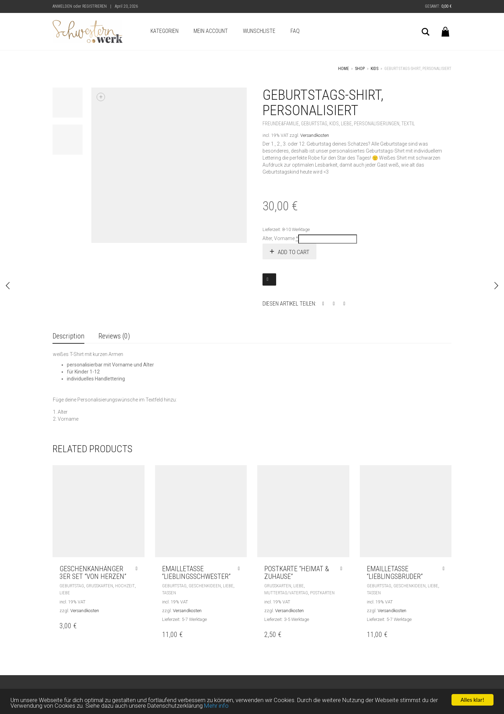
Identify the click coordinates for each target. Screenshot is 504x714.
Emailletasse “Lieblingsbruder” (395, 573)
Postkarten (322, 592)
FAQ (295, 31)
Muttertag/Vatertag (286, 592)
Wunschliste (259, 31)
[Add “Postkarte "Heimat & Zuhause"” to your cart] (342, 569)
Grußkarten (99, 585)
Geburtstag (314, 123)
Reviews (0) (114, 336)
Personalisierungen (376, 123)
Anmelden (62, 6)
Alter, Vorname (280, 238)
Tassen (169, 592)
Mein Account (211, 31)
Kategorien (164, 31)
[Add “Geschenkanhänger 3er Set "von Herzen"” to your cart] (138, 569)
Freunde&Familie (280, 123)
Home (343, 68)
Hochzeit (125, 585)
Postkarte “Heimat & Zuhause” (296, 573)
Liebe (346, 123)
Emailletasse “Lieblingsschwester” (196, 573)
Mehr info (218, 707)
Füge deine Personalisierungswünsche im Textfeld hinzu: (115, 399)
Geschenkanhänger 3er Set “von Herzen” (92, 573)
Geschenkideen (205, 585)
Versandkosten (314, 135)
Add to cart (293, 251)
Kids (374, 68)
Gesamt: (438, 6)
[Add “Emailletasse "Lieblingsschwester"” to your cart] (240, 569)
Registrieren (94, 6)
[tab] (68, 336)
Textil (408, 123)
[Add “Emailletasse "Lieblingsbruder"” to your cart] (445, 569)
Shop (360, 68)
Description (68, 336)
